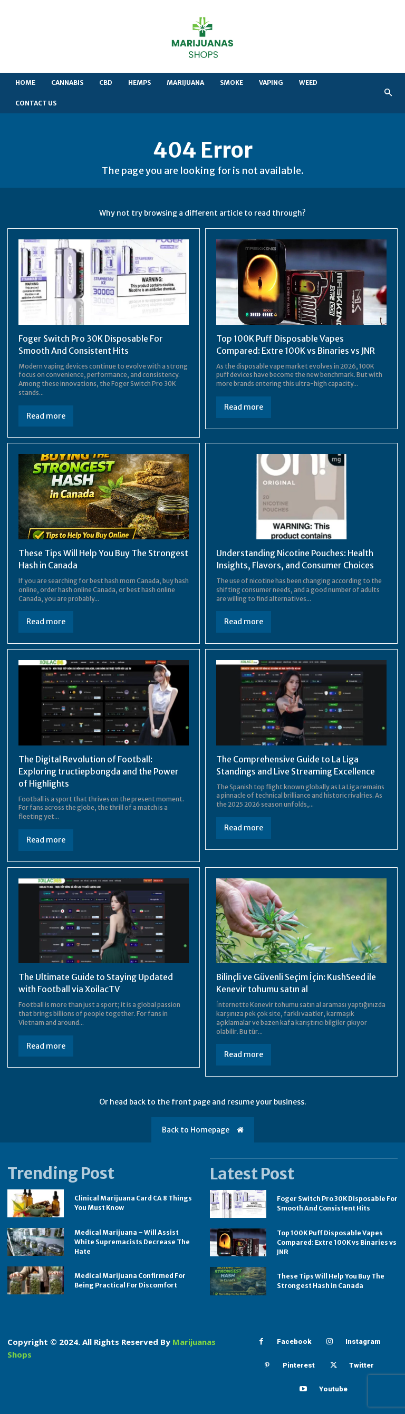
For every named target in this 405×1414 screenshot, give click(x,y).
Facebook (294, 1339)
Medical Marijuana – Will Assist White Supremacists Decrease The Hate (131, 1239)
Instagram (362, 1339)
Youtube (333, 1386)
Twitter (361, 1363)
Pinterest (299, 1363)
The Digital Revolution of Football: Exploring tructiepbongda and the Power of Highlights (99, 769)
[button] (388, 93)
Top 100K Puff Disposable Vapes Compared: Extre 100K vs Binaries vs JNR (337, 1239)
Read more (45, 415)
